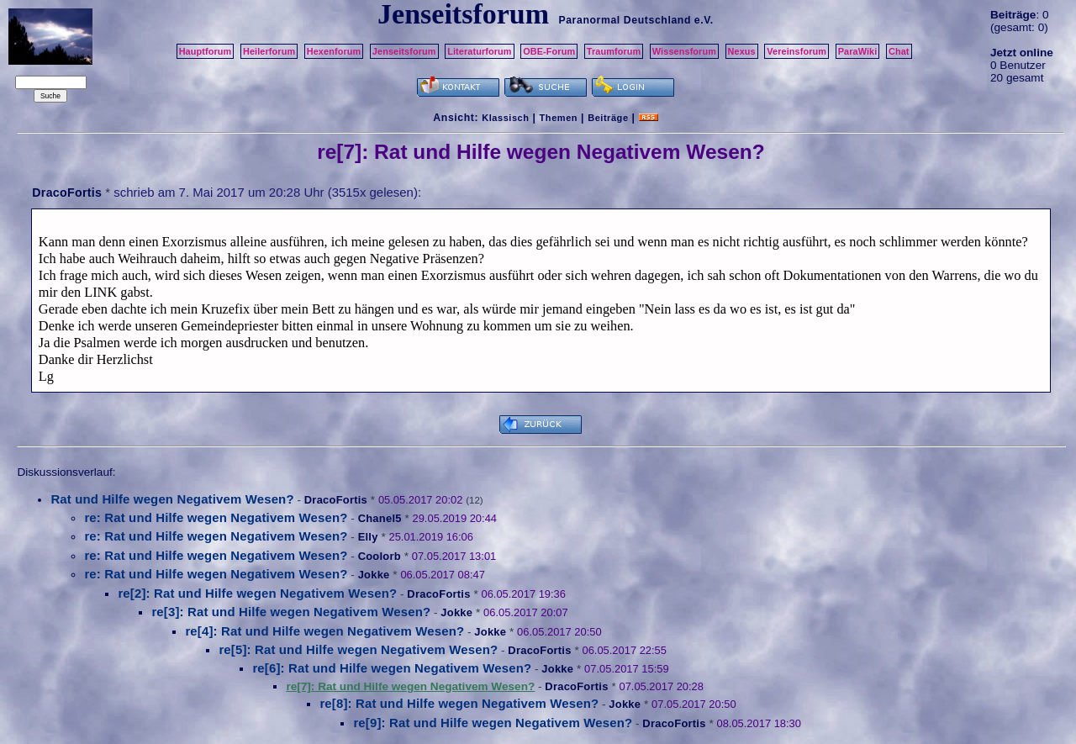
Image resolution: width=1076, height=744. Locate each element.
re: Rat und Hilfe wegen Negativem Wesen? (215, 517)
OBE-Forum (549, 51)
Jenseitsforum (404, 51)
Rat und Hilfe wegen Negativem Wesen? (171, 499)
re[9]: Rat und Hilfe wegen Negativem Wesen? (492, 722)
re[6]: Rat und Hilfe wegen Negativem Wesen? (391, 668)
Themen (559, 118)
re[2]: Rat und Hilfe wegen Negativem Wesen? (257, 593)
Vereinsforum (796, 51)
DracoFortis (67, 192)
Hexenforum (334, 51)
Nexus (742, 51)
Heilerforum (269, 51)
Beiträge (608, 118)
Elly (368, 536)
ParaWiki (858, 51)
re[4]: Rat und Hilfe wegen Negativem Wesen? (324, 631)
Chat (899, 51)
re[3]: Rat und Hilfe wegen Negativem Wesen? (290, 611)
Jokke (374, 574)
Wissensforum (684, 51)
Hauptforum (205, 51)
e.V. (704, 20)
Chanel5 (380, 518)
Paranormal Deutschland (624, 20)
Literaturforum (479, 51)
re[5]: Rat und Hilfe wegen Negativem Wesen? (358, 649)
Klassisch (505, 118)
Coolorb (379, 556)
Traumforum (614, 51)
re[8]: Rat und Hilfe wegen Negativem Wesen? (459, 703)
